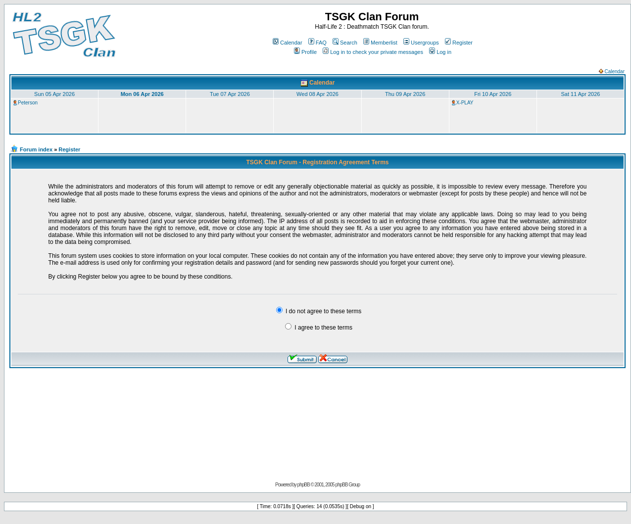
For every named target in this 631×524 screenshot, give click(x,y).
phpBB (303, 484)
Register (459, 43)
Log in (440, 52)
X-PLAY (465, 102)
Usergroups (421, 43)
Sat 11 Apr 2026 (580, 94)
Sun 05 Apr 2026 (54, 94)
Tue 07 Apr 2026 (230, 94)
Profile (305, 52)
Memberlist (380, 43)
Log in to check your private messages (373, 52)
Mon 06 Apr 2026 (142, 94)
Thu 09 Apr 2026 (405, 94)
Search (345, 43)
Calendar (287, 43)
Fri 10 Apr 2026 (492, 94)
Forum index (36, 149)
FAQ (317, 43)
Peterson (28, 102)
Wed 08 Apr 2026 (317, 94)
